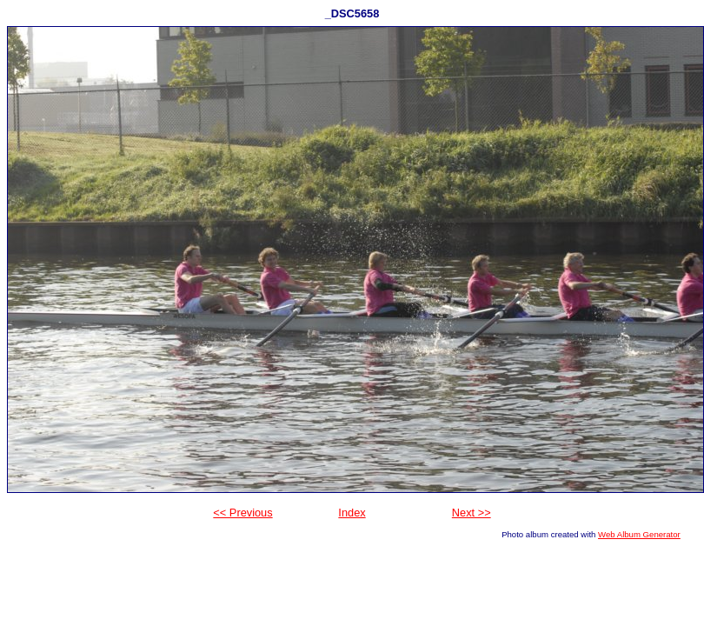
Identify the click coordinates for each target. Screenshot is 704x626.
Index (351, 512)
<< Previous (242, 512)
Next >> (471, 512)
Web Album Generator (639, 534)
